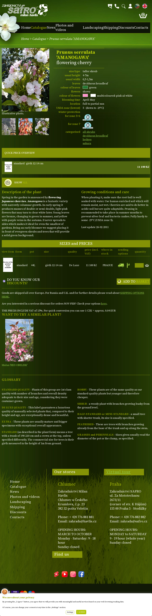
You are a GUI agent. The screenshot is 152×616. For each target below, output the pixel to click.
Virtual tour (118, 471)
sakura (87, 143)
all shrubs (89, 132)
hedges (87, 139)
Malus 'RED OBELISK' (14, 365)
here (104, 303)
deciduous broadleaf (95, 136)
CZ (136, 5)
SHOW (20, 183)
